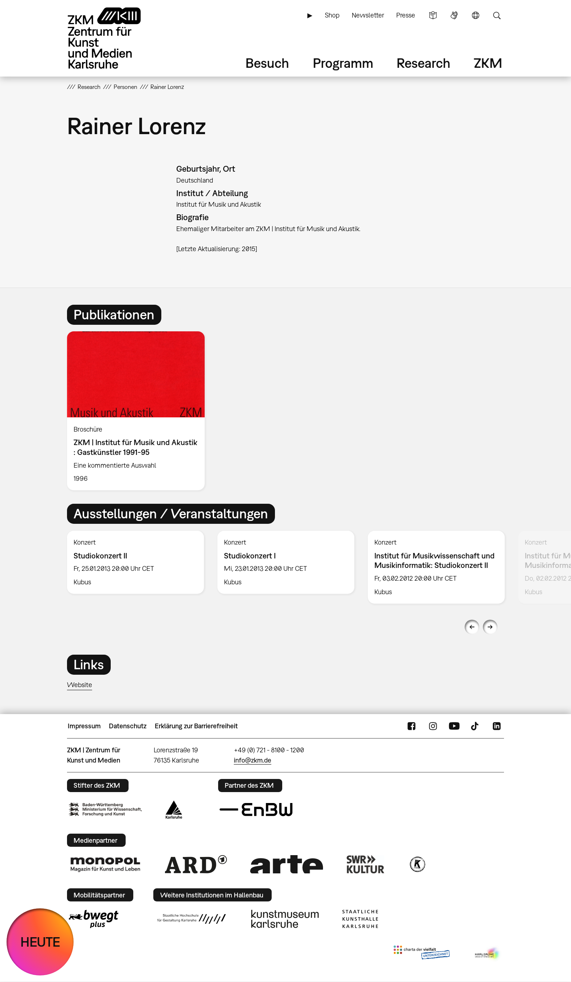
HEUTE (40, 942)
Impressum (84, 726)
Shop (332, 15)
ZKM (488, 63)
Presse (405, 15)
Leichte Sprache (433, 15)
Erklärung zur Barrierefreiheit (196, 726)
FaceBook (411, 726)
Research (423, 63)
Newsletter (368, 15)
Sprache (475, 15)
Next (490, 627)
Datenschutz (127, 726)
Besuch (267, 63)
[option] (139, 410)
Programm (343, 63)
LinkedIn (496, 726)
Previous (472, 627)
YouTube (454, 726)
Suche (496, 15)
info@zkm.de (252, 760)
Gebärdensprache (454, 15)
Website (79, 685)
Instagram (433, 726)
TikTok (475, 726)
